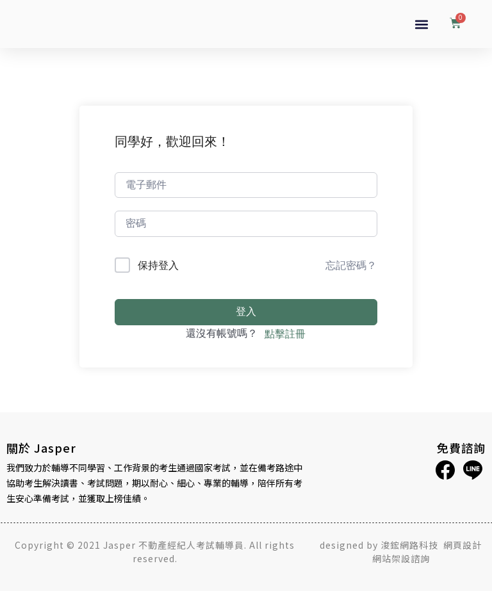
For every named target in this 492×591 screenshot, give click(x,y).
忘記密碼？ (351, 265)
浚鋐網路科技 (411, 544)
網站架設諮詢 (401, 558)
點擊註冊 (285, 333)
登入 (246, 311)
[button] (421, 24)
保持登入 (158, 265)
